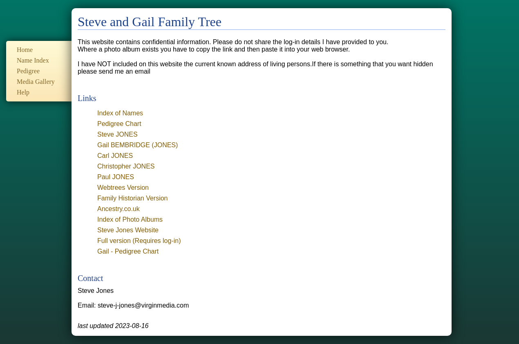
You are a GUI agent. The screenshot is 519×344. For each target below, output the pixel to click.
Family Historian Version (132, 198)
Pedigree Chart (119, 123)
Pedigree (28, 70)
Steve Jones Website (128, 230)
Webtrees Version (123, 187)
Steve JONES (117, 134)
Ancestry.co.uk (118, 208)
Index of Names (120, 113)
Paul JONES (115, 176)
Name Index (33, 60)
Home (25, 49)
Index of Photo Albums (130, 219)
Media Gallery (36, 81)
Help (23, 92)
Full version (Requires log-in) (139, 240)
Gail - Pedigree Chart (128, 251)
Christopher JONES (126, 166)
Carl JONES (115, 155)
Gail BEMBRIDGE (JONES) (137, 145)
